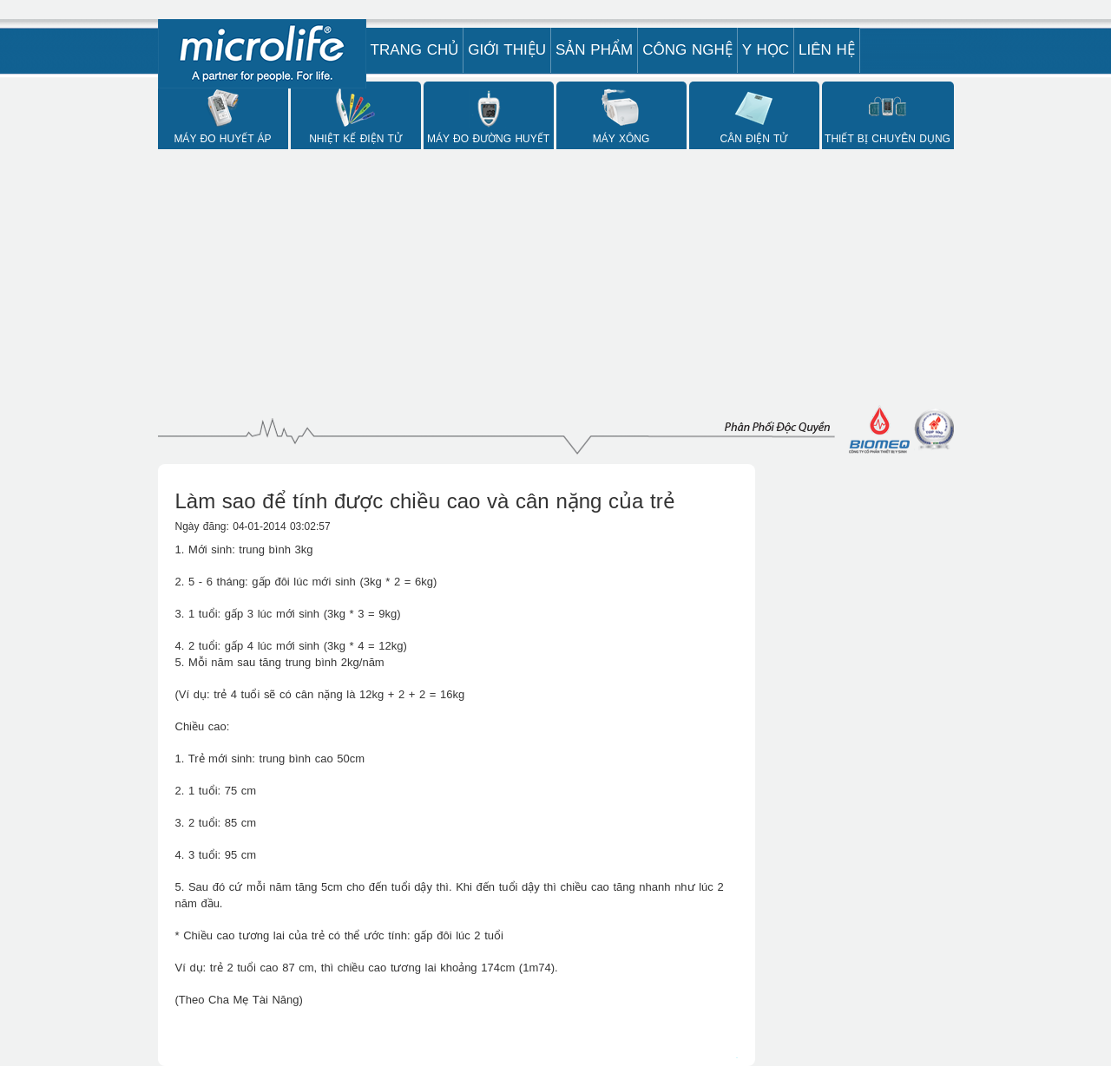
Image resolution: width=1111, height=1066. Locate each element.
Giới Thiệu (507, 50)
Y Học (765, 50)
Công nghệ (687, 50)
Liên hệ (827, 50)
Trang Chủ (415, 50)
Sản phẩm (594, 50)
